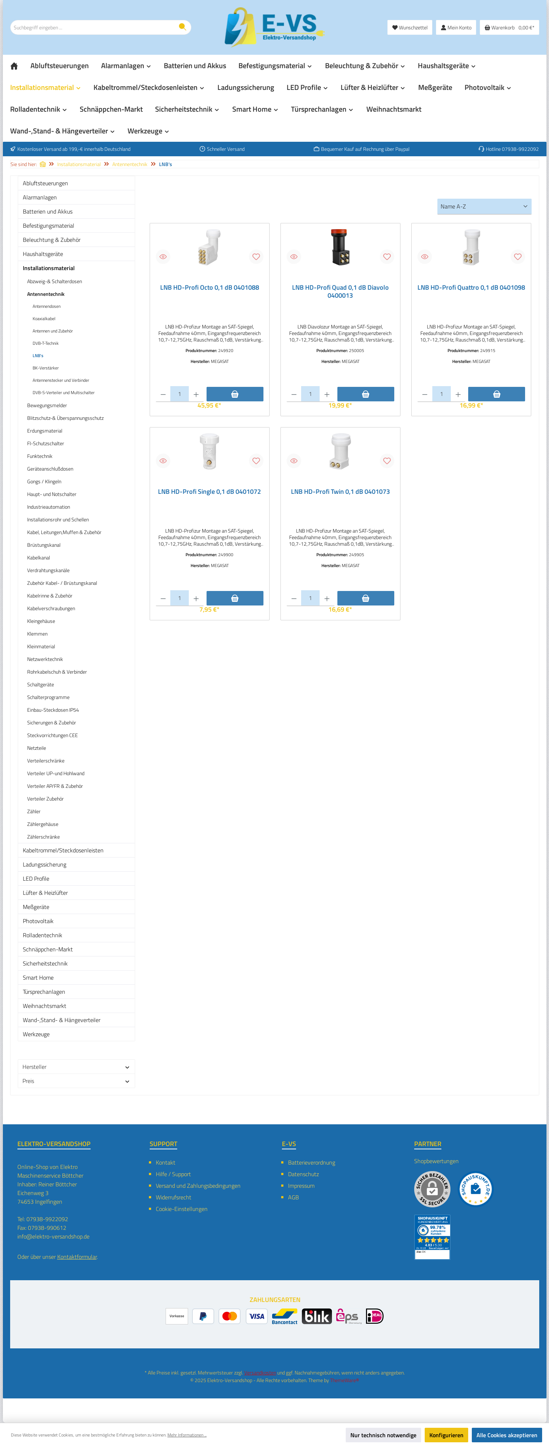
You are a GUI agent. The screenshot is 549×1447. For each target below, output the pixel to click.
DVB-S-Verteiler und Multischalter (64, 392)
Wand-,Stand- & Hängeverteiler (61, 1020)
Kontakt (165, 1162)
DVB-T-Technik (46, 343)
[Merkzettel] (409, 27)
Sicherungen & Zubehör (51, 722)
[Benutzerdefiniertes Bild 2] (432, 1237)
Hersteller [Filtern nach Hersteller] (76, 1066)
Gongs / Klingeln (44, 481)
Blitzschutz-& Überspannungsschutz (65, 418)
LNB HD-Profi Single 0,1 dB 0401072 (209, 492)
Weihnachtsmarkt (44, 1005)
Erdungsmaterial (44, 430)
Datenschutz (303, 1174)
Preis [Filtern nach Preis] (76, 1080)
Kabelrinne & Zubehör (49, 595)
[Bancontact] (285, 1316)
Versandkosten (260, 1372)
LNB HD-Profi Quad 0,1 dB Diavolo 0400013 (340, 291)
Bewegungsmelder (47, 405)
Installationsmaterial (49, 268)
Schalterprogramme (48, 697)
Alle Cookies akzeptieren (507, 1435)
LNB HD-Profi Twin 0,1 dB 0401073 (340, 492)
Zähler (34, 811)
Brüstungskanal (44, 545)
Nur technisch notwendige (383, 1435)
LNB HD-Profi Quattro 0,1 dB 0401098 (471, 288)
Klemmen (37, 633)
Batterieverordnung (311, 1162)
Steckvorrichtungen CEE (52, 735)
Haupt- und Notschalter (51, 494)
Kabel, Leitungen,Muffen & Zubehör (64, 532)
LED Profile (36, 878)
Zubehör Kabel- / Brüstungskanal (62, 583)
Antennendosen (47, 306)
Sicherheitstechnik (45, 963)
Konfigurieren (446, 1435)
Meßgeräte (36, 906)
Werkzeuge (36, 1034)
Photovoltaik (38, 921)
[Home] (20, 66)
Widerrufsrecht (173, 1197)
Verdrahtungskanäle (48, 570)
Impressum (301, 1185)
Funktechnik (40, 456)
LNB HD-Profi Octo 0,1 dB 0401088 (209, 288)
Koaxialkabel (44, 318)
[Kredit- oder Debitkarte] (243, 1316)
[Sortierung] (484, 207)
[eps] (349, 1316)
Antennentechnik (46, 294)
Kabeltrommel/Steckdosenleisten (63, 850)
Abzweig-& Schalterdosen (54, 281)
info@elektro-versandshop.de (53, 1236)
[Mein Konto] (456, 27)
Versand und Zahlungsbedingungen (198, 1185)
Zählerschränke (43, 836)
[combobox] (92, 27)
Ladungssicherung (44, 864)
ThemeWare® (344, 1380)
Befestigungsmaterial (48, 225)
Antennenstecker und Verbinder (61, 380)
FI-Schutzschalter (45, 443)
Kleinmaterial (41, 646)
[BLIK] (316, 1316)
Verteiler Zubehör (45, 798)
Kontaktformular (77, 1256)
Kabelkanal (38, 557)
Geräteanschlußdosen (50, 468)
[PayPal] (203, 1316)
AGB (293, 1197)
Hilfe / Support (173, 1174)
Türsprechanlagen (44, 991)
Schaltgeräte (40, 684)
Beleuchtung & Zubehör (51, 239)
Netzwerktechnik (45, 659)
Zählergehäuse (42, 824)
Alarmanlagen (40, 197)
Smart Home (38, 977)
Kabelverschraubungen (51, 608)
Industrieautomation (48, 506)
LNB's (38, 355)
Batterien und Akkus (47, 211)
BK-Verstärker (46, 367)
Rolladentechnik (42, 935)
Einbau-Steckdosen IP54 (53, 710)
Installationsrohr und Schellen (58, 519)
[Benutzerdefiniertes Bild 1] (476, 1189)
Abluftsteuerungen (45, 183)
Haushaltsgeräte (43, 253)
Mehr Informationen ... (187, 1435)
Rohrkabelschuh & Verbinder (57, 671)
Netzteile (36, 748)
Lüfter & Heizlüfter (45, 892)
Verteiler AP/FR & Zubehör (55, 786)
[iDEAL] (375, 1316)
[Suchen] (182, 27)
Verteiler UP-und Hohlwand (55, 773)
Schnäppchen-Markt (48, 949)
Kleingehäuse (41, 621)
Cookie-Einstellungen (182, 1208)
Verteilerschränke (46, 760)
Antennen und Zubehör (53, 330)
